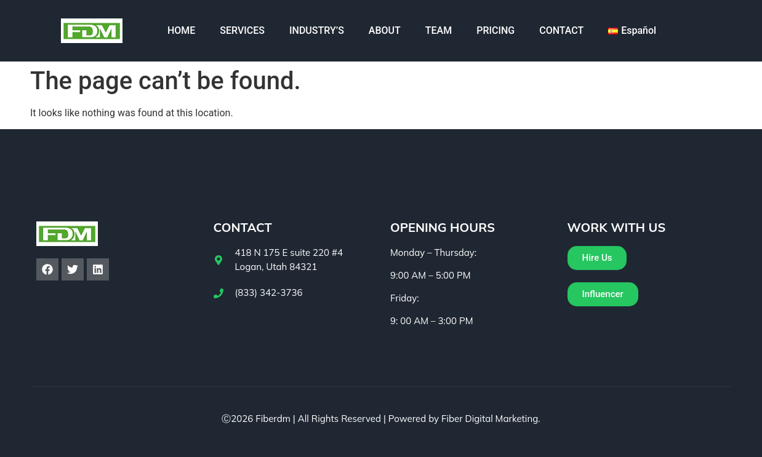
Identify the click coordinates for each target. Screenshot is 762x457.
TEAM (438, 30)
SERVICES (242, 30)
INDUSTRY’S (316, 30)
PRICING (495, 30)
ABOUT (385, 30)
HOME (181, 30)
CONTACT (561, 30)
